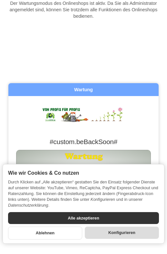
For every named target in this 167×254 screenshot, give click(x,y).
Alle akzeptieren (83, 218)
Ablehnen (45, 232)
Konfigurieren (121, 232)
